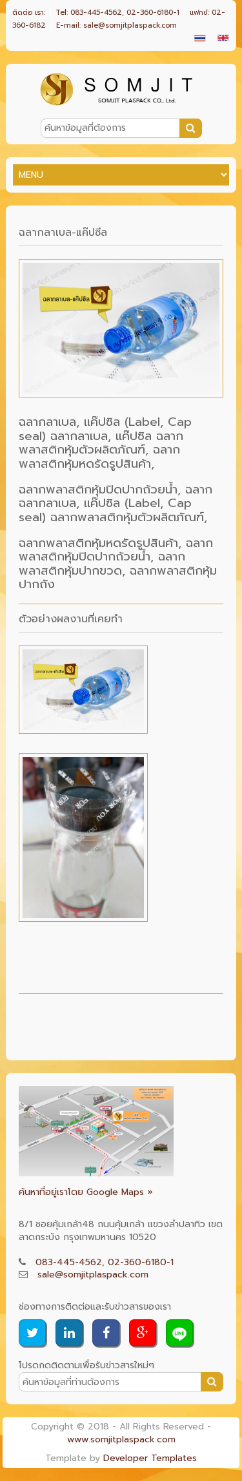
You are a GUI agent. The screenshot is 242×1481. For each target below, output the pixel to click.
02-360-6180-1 (141, 1262)
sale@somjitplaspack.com (92, 1274)
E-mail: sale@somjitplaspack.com (116, 25)
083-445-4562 (68, 1262)
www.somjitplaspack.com (121, 1439)
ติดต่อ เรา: (28, 12)
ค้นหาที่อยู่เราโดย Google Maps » (86, 1192)
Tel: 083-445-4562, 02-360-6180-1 (117, 12)
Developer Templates (150, 1458)
